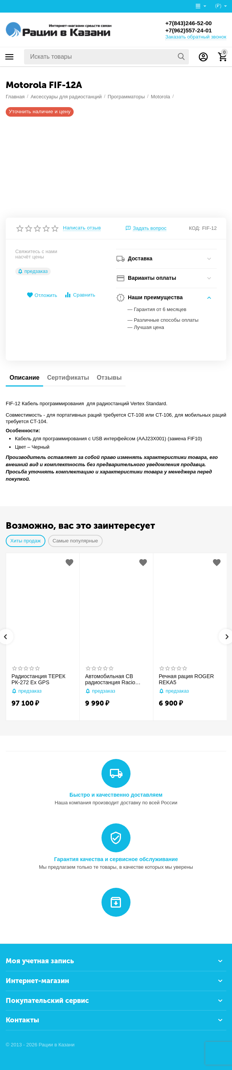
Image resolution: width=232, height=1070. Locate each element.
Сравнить (79, 294)
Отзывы (109, 377)
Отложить (42, 295)
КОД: (194, 228)
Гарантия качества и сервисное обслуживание (116, 859)
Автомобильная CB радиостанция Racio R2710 (110, 679)
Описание (24, 377)
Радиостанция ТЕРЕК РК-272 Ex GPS (38, 679)
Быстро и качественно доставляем (116, 795)
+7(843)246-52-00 (189, 22)
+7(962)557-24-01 (189, 30)
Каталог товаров (9, 56)
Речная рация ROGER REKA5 (186, 679)
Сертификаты (68, 377)
